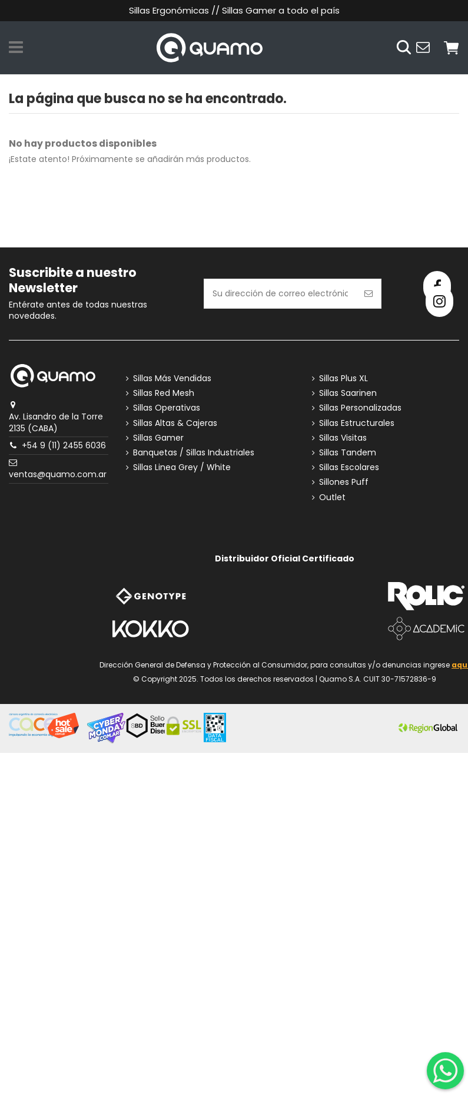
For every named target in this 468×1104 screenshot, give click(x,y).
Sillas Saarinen (348, 393)
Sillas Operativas (166, 408)
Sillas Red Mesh (163, 393)
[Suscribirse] (368, 293)
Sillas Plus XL (343, 378)
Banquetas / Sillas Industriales (193, 452)
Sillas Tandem (347, 452)
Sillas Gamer (158, 438)
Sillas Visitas (343, 438)
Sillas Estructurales (356, 423)
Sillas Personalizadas (360, 408)
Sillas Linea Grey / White (182, 467)
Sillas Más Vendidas (172, 378)
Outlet (332, 497)
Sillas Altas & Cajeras (175, 423)
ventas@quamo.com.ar (58, 474)
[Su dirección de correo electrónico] (280, 293)
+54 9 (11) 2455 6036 (64, 445)
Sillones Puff (344, 482)
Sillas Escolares (349, 467)
